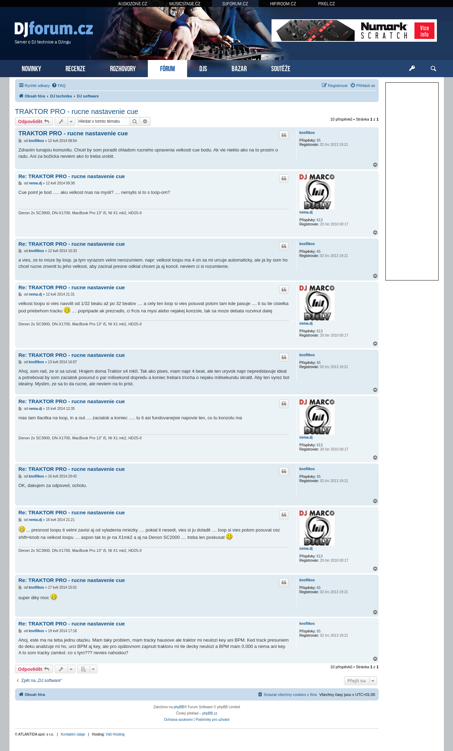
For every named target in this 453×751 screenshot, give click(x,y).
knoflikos (307, 133)
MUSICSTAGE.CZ (184, 3)
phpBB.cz (209, 713)
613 (320, 220)
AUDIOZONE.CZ (132, 3)
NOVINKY (31, 68)
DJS (203, 68)
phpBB (179, 707)
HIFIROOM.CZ (283, 3)
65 (319, 140)
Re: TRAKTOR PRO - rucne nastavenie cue (72, 176)
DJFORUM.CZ (235, 3)
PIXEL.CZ (326, 3)
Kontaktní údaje (73, 734)
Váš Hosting (115, 734)
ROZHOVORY (123, 68)
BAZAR (239, 68)
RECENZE (75, 68)
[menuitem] (59, 85)
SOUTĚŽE (280, 68)
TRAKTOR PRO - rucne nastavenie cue (76, 111)
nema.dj (306, 212)
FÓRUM (167, 68)
